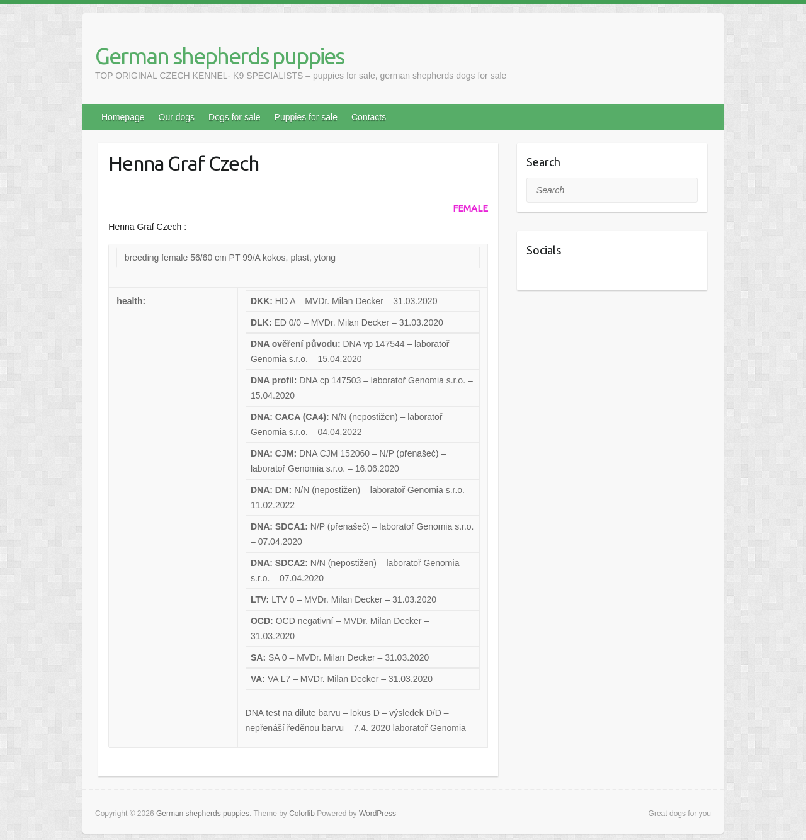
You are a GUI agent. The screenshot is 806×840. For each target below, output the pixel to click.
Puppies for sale (306, 117)
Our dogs (177, 117)
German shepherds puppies (219, 56)
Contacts (368, 117)
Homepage (123, 117)
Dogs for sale (234, 117)
